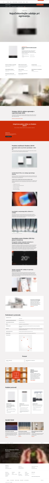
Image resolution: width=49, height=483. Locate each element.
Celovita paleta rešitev (14, 6)
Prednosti (10, 6)
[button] (42, 443)
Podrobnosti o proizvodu (20, 6)
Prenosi (24, 6)
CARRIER (11, 482)
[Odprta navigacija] (3, 2)
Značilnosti (6, 6)
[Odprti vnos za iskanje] (43, 2)
